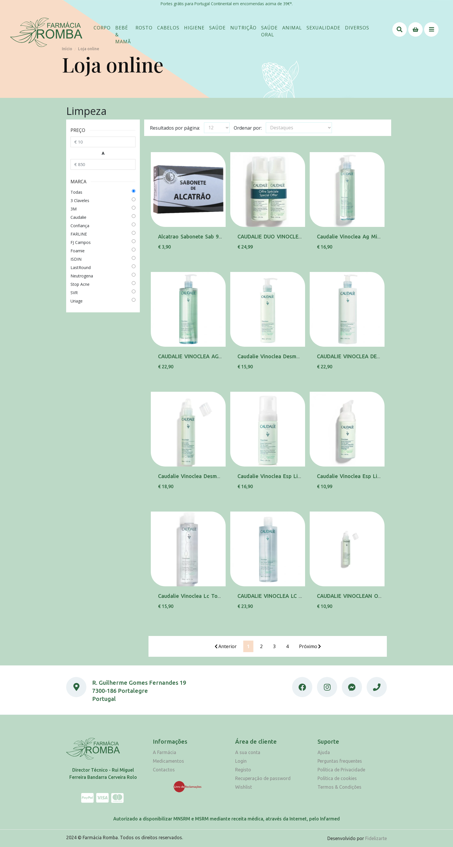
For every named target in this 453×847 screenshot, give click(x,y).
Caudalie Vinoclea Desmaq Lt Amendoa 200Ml (294, 356)
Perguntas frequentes (340, 761)
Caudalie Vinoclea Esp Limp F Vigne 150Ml (290, 476)
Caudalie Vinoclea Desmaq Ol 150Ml (202, 476)
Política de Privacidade (341, 769)
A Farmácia (164, 752)
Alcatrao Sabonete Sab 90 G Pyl (197, 236)
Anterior (226, 646)
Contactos (164, 769)
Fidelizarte (376, 838)
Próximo (310, 646)
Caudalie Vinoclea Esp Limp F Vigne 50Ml (368, 476)
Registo (243, 769)
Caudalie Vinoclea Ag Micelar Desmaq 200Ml (372, 236)
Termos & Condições (339, 787)
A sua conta (247, 752)
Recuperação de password (263, 778)
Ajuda (324, 752)
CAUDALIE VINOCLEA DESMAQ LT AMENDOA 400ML (381, 356)
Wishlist (243, 787)
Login (241, 761)
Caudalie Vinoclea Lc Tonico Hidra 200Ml (208, 596)
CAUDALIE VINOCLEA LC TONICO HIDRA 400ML (295, 596)
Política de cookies (337, 778)
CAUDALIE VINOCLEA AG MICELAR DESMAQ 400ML (221, 356)
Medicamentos (168, 761)
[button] (102, 27)
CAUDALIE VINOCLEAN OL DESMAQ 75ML (368, 596)
